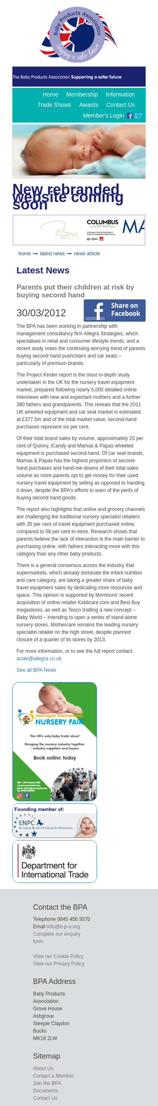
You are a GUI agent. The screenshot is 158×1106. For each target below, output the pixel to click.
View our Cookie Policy (58, 956)
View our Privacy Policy (59, 964)
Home (50, 94)
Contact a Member (53, 1076)
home (25, 253)
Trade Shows (54, 104)
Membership (82, 94)
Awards (88, 104)
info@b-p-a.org (63, 927)
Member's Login (103, 115)
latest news (52, 253)
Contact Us (120, 104)
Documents (45, 1091)
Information (120, 94)
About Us (43, 1068)
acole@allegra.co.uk (39, 658)
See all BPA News (36, 670)
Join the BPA (47, 1083)
